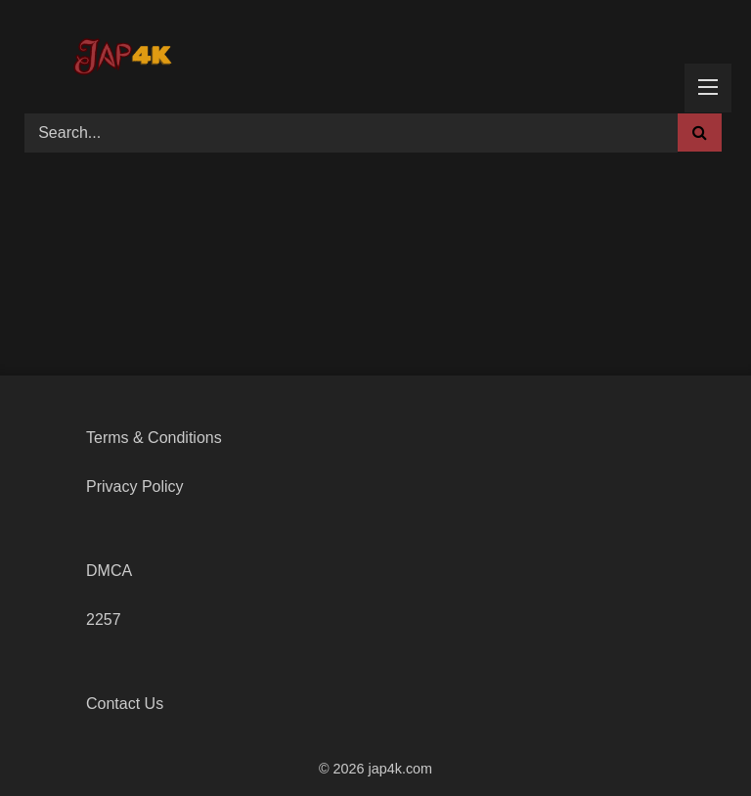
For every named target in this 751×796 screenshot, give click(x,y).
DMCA (109, 570)
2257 (103, 619)
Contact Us (124, 703)
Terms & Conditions (154, 437)
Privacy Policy (135, 486)
